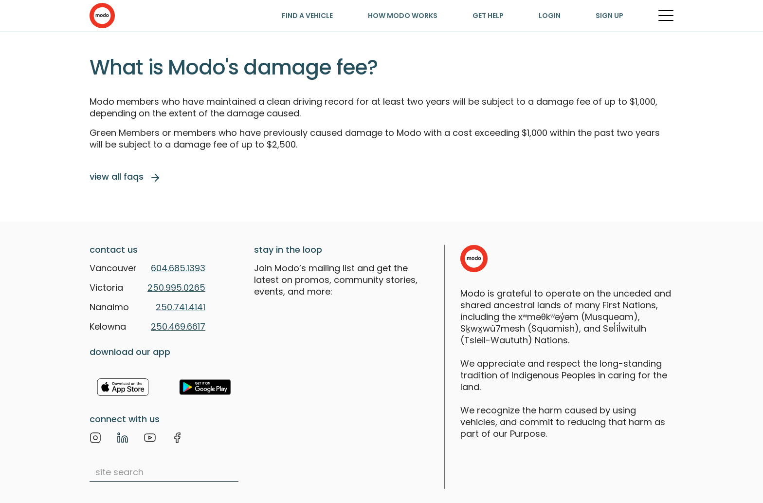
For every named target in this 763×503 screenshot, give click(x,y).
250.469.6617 (178, 326)
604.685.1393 (178, 268)
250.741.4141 (180, 307)
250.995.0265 (176, 287)
